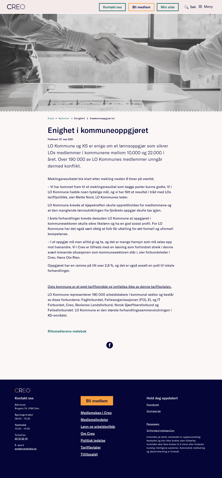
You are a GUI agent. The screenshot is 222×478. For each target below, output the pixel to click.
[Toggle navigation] (205, 6)
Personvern (153, 424)
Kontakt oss (112, 7)
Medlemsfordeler (94, 420)
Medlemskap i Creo (96, 413)
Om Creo (88, 433)
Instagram (154, 411)
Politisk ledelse (93, 440)
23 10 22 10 (21, 438)
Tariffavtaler (91, 447)
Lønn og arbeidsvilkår (98, 426)
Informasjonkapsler (161, 430)
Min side (168, 7)
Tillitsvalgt (89, 454)
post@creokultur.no (26, 448)
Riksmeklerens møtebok (67, 331)
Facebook (153, 404)
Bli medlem (141, 7)
